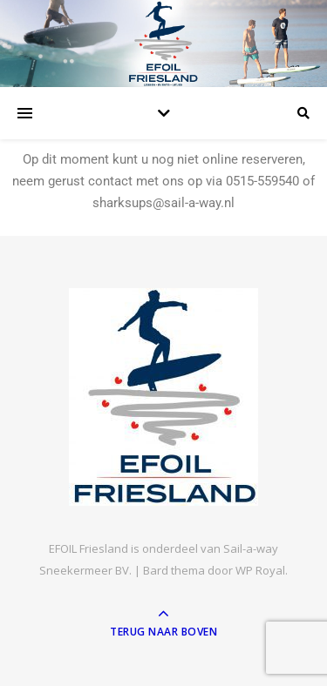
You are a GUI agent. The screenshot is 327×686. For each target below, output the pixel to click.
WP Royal (260, 570)
